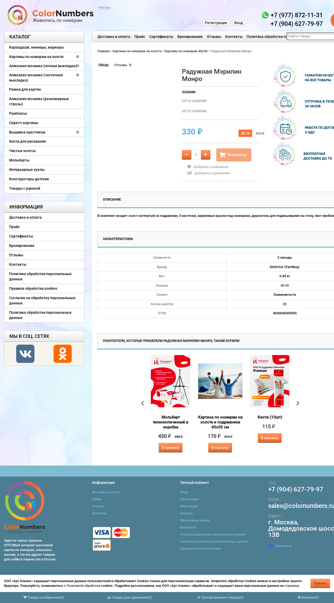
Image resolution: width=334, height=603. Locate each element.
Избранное (188, 527)
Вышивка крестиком (27, 132)
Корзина (186, 513)
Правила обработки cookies (33, 288)
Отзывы (214, 36)
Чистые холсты (22, 151)
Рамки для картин (25, 89)
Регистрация (216, 23)
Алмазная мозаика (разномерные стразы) (39, 101)
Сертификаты (161, 36)
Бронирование (190, 36)
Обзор (103, 65)
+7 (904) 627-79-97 (295, 489)
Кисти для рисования (27, 141)
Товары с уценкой (24, 188)
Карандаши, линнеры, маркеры (36, 47)
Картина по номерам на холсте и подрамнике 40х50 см (220, 422)
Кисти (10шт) (270, 417)
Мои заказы (189, 506)
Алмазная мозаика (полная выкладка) (43, 66)
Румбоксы (18, 113)
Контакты (233, 36)
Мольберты (19, 160)
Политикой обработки (83, 586)
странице (291, 586)
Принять (320, 583)
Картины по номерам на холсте (36, 57)
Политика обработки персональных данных (285, 36)
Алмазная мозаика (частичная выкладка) (36, 77)
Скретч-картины (23, 123)
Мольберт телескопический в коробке (170, 422)
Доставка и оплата (114, 36)
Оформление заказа (195, 520)
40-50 (285, 285)
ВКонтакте (280, 546)
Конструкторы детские (29, 179)
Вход (238, 23)
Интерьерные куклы (27, 169)
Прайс (139, 36)
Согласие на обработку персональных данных (42, 300)
